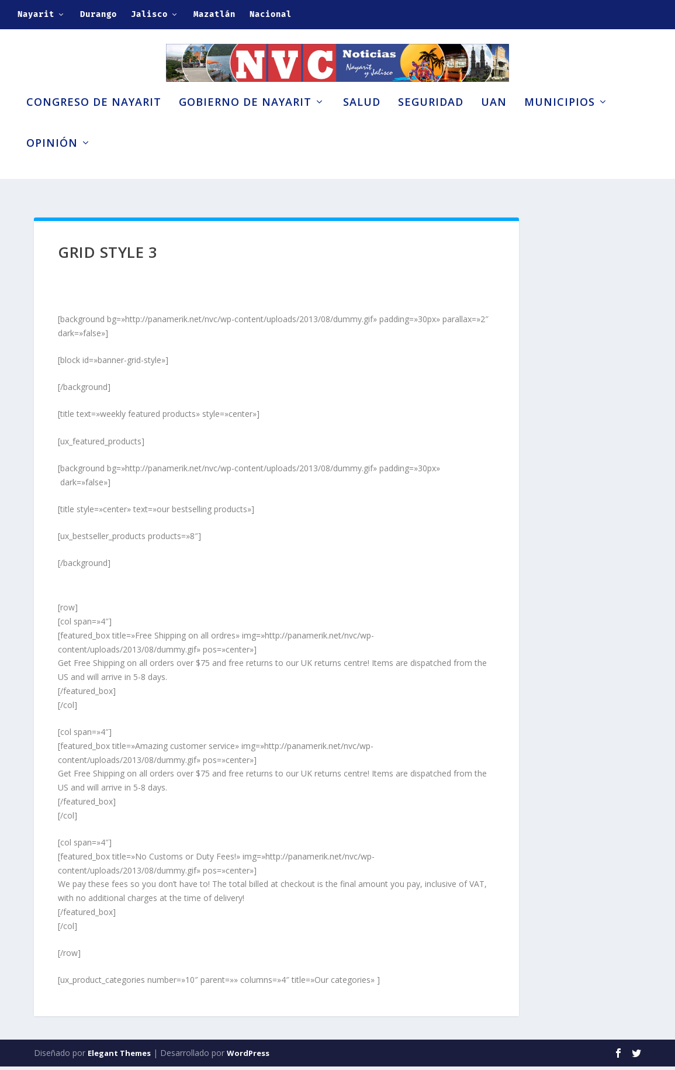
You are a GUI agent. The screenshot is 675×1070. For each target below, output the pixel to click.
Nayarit (36, 14)
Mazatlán (214, 14)
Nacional (271, 14)
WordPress (248, 1056)
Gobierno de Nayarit (245, 121)
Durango (98, 14)
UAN (494, 121)
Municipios (559, 121)
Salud (361, 121)
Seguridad (430, 121)
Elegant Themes (119, 1056)
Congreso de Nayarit (93, 121)
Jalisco (149, 14)
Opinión (52, 162)
